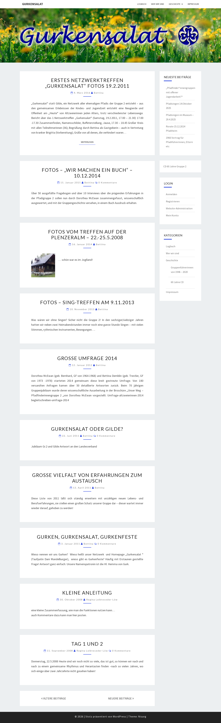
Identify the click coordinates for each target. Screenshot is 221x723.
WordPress (119, 716)
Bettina (99, 92)
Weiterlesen (88, 141)
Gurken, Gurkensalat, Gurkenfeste (87, 537)
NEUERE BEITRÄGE (121, 698)
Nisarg (142, 716)
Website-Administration (179, 208)
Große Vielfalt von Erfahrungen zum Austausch (87, 478)
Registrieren (173, 201)
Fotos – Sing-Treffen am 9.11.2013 (87, 302)
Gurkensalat (32, 4)
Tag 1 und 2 (87, 644)
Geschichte (174, 4)
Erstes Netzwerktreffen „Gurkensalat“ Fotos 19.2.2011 (87, 83)
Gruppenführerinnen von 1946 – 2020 (182, 269)
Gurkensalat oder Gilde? (87, 429)
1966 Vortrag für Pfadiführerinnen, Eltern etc (179, 142)
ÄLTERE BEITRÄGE (53, 698)
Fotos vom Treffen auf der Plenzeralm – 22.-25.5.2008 (87, 234)
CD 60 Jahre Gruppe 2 (174, 166)
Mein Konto (172, 215)
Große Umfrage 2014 (87, 358)
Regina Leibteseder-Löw (102, 599)
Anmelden (171, 194)
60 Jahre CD (177, 282)
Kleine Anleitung (87, 592)
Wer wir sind (157, 4)
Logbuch (141, 4)
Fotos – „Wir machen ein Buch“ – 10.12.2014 (87, 172)
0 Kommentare (107, 182)
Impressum (193, 4)
